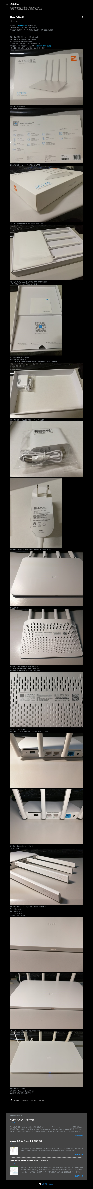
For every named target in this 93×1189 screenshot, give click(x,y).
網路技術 (41, 1101)
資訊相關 (33, 1101)
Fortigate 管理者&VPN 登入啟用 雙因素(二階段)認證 (29, 1160)
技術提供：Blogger (46, 1184)
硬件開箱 (25, 1101)
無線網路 (17, 1101)
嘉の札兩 (14, 4)
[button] (82, 17)
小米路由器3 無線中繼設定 (43, 46)
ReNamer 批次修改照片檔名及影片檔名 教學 (26, 1141)
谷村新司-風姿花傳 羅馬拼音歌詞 (22, 1120)
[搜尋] (86, 5)
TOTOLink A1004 (22, 25)
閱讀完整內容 (79, 1135)
